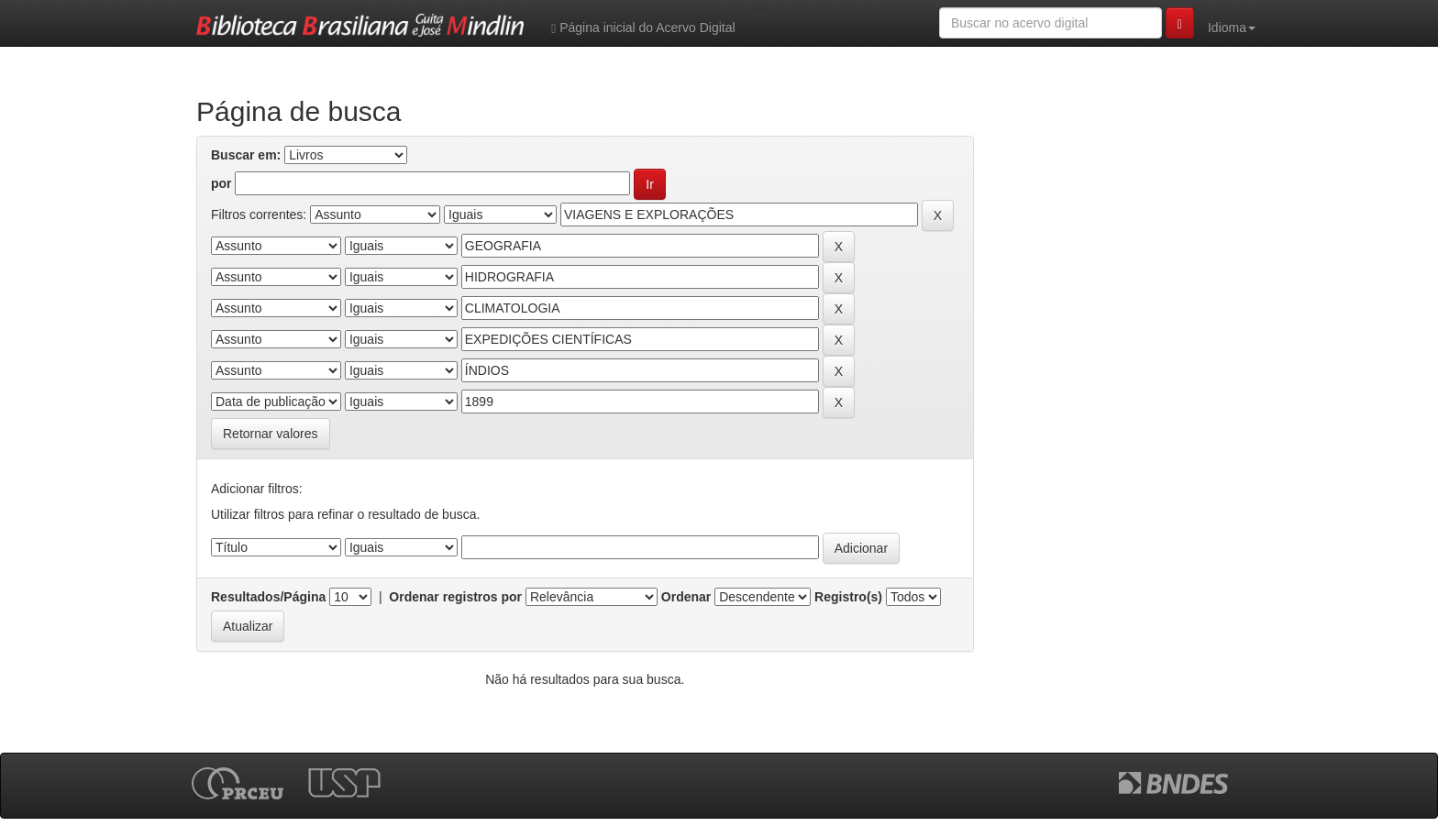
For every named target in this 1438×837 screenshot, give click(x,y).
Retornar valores (270, 433)
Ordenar (686, 596)
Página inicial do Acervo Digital (643, 28)
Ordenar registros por (455, 596)
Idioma (1231, 27)
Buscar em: (246, 155)
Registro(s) (848, 596)
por (221, 183)
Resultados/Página (268, 596)
